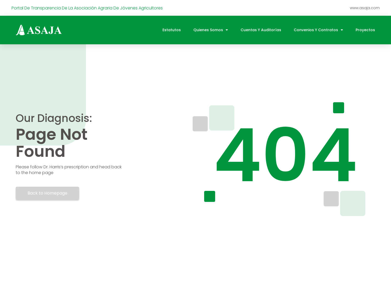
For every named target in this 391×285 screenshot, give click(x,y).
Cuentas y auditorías (261, 30)
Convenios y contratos (318, 30)
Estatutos (171, 30)
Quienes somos (210, 30)
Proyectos (365, 30)
